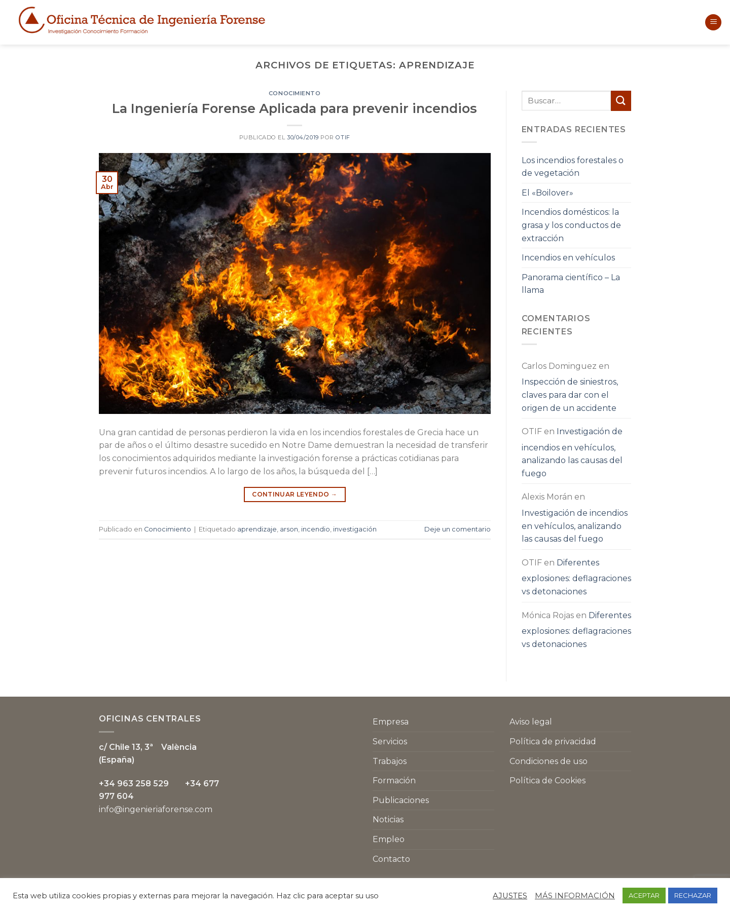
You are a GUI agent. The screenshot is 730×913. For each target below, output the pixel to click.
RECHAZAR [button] (692, 895)
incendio (315, 529)
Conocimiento (295, 93)
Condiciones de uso (548, 761)
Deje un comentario (457, 529)
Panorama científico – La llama (571, 284)
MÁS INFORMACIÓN (575, 895)
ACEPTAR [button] (644, 895)
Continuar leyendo (294, 494)
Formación (394, 780)
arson (289, 529)
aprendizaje (257, 529)
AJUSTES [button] (510, 895)
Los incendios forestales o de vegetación (573, 167)
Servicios (390, 741)
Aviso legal (530, 722)
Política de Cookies (547, 780)
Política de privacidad (552, 741)
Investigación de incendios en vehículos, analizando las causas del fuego (572, 452)
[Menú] (713, 22)
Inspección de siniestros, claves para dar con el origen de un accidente (570, 394)
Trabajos (390, 761)
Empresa (391, 722)
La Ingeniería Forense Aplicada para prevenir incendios (294, 108)
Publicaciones (401, 800)
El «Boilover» (547, 193)
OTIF (343, 137)
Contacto (391, 859)
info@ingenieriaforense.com (155, 809)
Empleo (389, 839)
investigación (355, 529)
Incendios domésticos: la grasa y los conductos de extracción (571, 225)
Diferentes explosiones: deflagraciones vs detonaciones (576, 577)
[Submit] (621, 100)
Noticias (388, 819)
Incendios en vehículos (568, 257)
